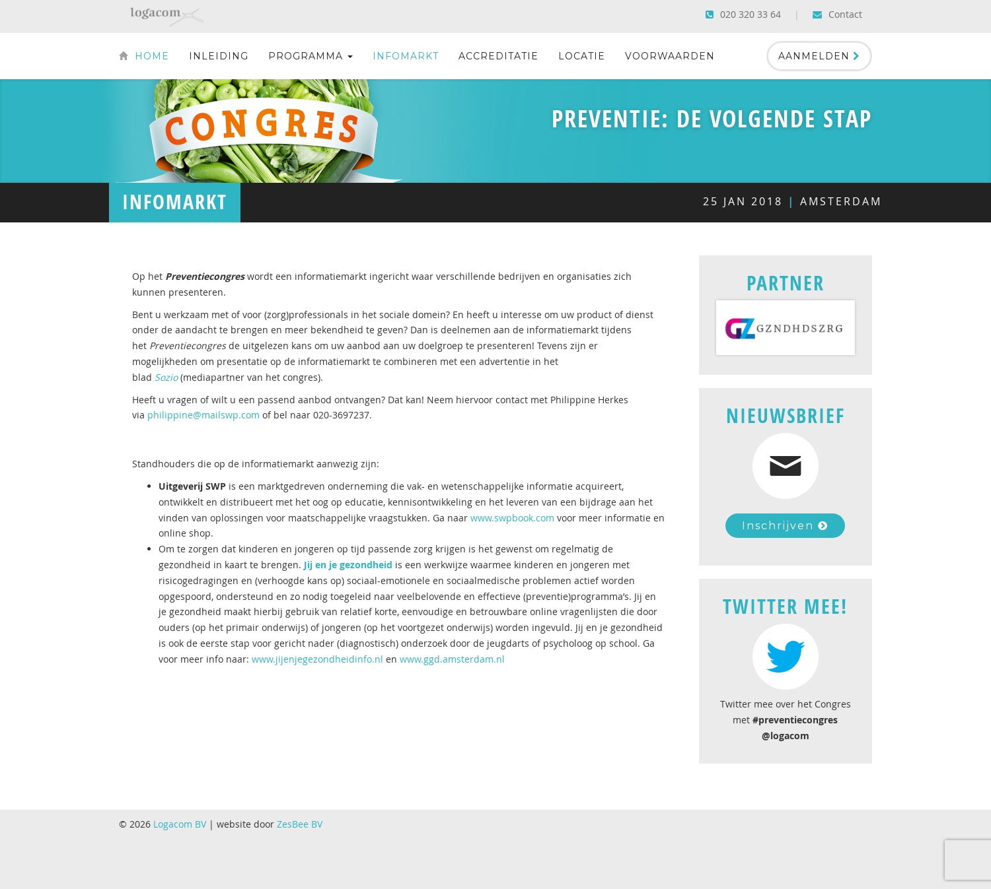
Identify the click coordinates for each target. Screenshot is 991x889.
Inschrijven (785, 525)
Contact (837, 14)
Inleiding (218, 56)
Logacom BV (179, 824)
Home (144, 56)
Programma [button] (310, 56)
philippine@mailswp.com (203, 415)
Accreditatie (498, 56)
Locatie (581, 56)
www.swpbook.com (512, 517)
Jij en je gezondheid (348, 564)
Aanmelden (819, 56)
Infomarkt (406, 56)
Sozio (166, 377)
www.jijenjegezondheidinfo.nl (317, 659)
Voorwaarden (670, 56)
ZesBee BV (299, 824)
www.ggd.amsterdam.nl (452, 659)
